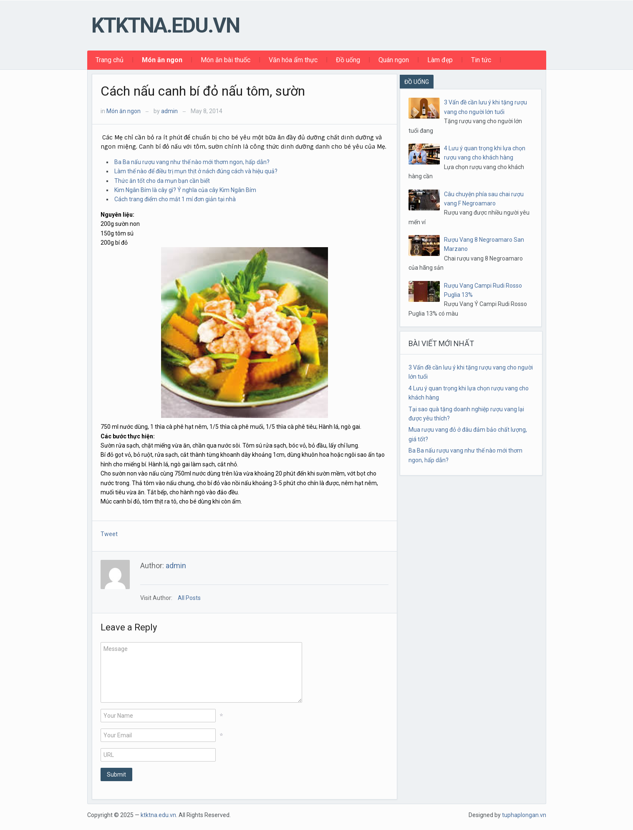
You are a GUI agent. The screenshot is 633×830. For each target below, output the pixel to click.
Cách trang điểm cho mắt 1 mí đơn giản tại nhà (175, 199)
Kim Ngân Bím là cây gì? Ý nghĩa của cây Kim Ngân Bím (185, 190)
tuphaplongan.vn (524, 815)
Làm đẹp (440, 60)
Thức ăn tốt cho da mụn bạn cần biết (162, 180)
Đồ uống (348, 60)
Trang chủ (110, 60)
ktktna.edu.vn (165, 25)
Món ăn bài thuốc (225, 60)
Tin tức (481, 60)
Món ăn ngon (162, 60)
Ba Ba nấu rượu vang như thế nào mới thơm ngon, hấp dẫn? (192, 162)
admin (169, 111)
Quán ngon (393, 60)
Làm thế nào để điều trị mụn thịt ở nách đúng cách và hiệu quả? (195, 171)
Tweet (109, 534)
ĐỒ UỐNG (416, 81)
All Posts (189, 598)
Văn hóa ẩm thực (293, 60)
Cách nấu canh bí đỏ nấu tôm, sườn (203, 91)
